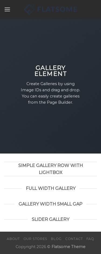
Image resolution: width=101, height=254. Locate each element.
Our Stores (35, 239)
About (13, 239)
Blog (56, 239)
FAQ (90, 239)
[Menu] (7, 9)
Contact (74, 239)
